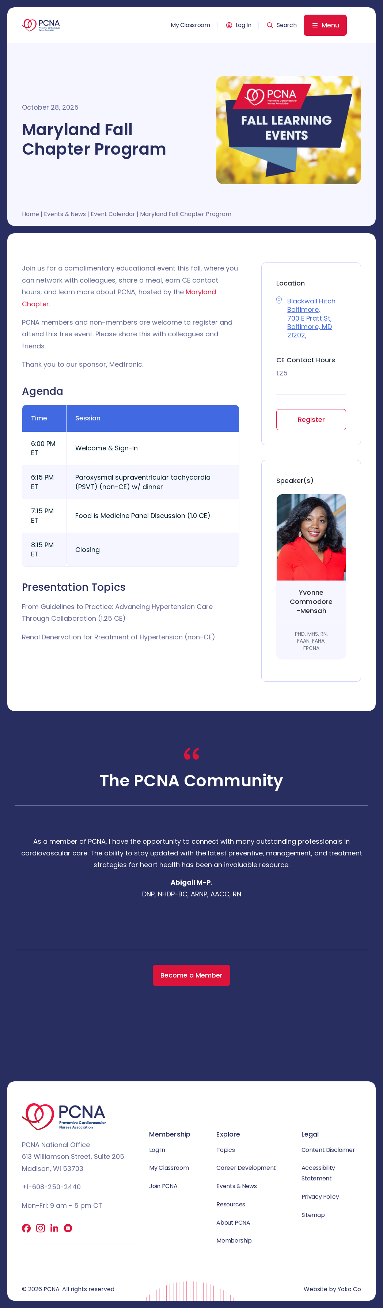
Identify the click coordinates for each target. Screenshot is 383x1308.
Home (30, 214)
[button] (281, 25)
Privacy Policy (320, 1196)
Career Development (246, 1168)
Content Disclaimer (328, 1150)
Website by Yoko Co (332, 1289)
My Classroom (190, 25)
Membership (233, 1241)
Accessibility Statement (318, 1173)
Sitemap (313, 1215)
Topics (225, 1150)
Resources (230, 1204)
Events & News (65, 214)
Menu (330, 25)
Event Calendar (113, 214)
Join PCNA (163, 1186)
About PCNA (233, 1222)
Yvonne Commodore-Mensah (311, 601)
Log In (243, 25)
